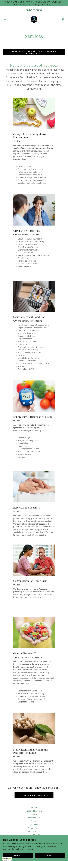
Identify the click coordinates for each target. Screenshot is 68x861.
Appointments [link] (34, 817)
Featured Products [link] (34, 811)
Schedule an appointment (34, 795)
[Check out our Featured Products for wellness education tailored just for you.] (34, 3)
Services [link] (34, 814)
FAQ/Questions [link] (34, 824)
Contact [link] (34, 821)
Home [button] (34, 807)
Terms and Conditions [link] (34, 835)
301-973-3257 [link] (34, 10)
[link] (34, 19)
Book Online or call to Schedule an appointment (34, 52)
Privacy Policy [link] (34, 831)
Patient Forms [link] (34, 828)
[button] (7, 19)
